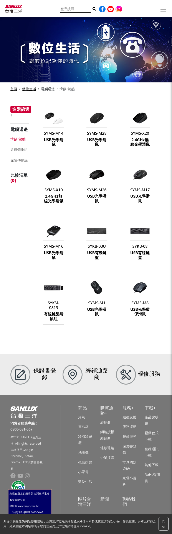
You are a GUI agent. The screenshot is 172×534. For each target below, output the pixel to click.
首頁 (13, 89)
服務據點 (129, 426)
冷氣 (81, 417)
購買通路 (106, 410)
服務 (126, 408)
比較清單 (19, 177)
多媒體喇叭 (19, 149)
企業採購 (107, 457)
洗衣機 (83, 452)
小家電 (83, 471)
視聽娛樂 (85, 462)
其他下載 (152, 464)
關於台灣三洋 (84, 501)
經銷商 (105, 422)
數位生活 (29, 89)
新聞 (104, 499)
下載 (149, 408)
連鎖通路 (107, 448)
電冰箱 (83, 426)
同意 (163, 524)
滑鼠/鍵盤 (18, 139)
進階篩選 (21, 109)
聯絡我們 (129, 501)
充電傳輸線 (19, 160)
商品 (82, 408)
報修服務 (129, 436)
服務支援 (129, 417)
